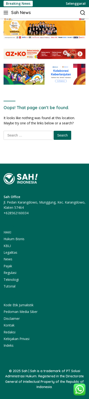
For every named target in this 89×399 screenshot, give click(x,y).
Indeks (9, 345)
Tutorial (9, 286)
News (8, 259)
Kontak (9, 325)
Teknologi (11, 279)
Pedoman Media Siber (20, 311)
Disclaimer (12, 318)
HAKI (7, 232)
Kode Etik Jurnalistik (18, 305)
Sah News (21, 12)
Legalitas (10, 252)
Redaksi (9, 332)
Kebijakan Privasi (16, 338)
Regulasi (10, 272)
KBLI (7, 245)
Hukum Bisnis (14, 239)
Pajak (8, 266)
